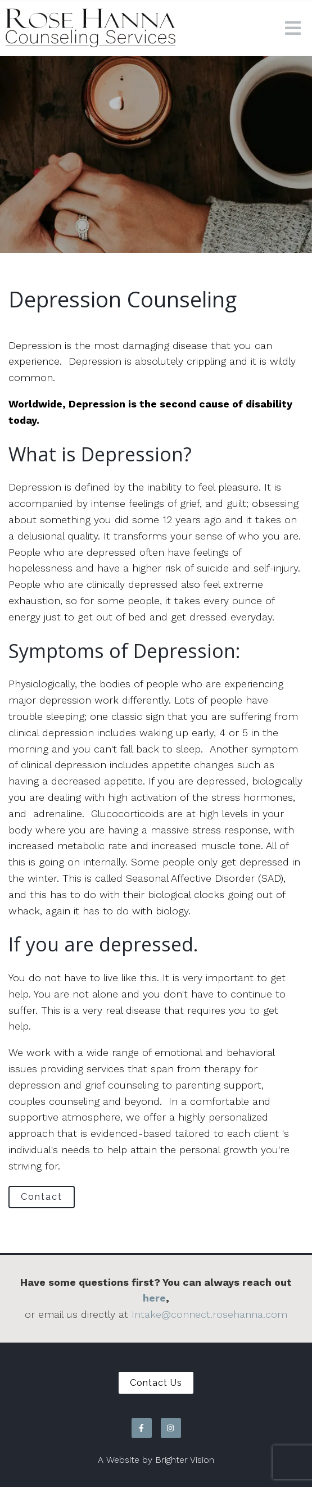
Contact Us (156, 1382)
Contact (41, 1196)
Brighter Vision (184, 1459)
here (154, 1298)
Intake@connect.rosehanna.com (209, 1314)
